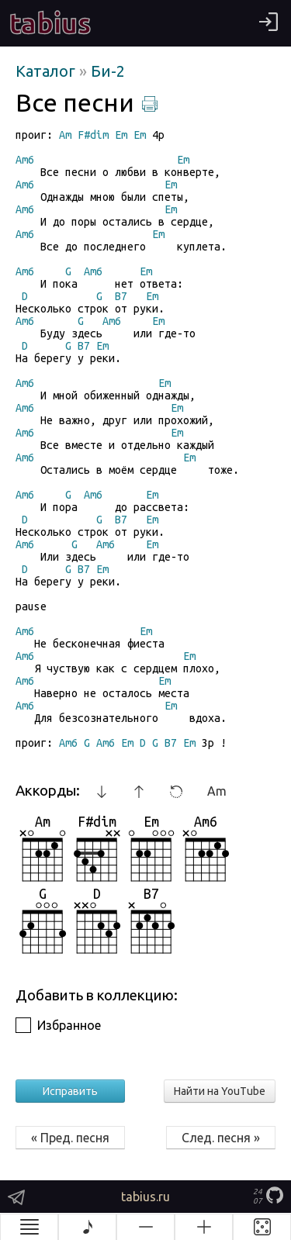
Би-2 (108, 71)
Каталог (47, 71)
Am (217, 791)
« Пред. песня (70, 1138)
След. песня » (221, 1138)
